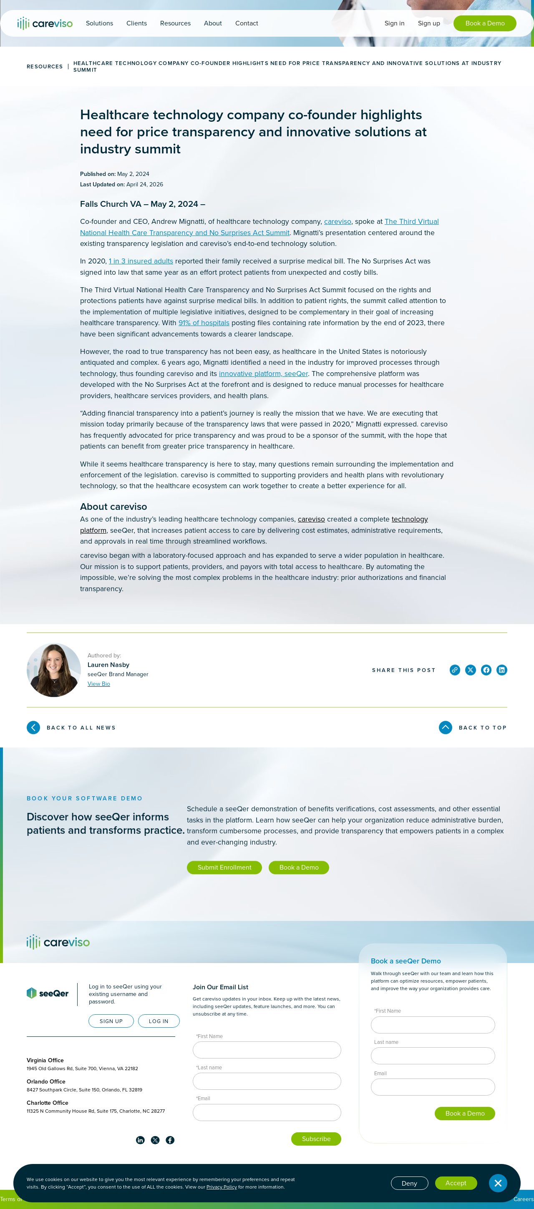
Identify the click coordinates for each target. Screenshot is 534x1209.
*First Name (209, 1036)
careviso (337, 221)
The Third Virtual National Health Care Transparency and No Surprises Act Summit (259, 227)
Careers (524, 1199)
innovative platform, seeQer (263, 373)
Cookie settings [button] (361, 1182)
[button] (99, 23)
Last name (386, 1042)
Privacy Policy (222, 1187)
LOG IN (159, 1021)
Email (380, 1073)
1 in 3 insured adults (141, 261)
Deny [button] (409, 1183)
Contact (246, 23)
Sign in (395, 23)
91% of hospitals (204, 322)
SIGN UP (111, 1021)
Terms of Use (17, 1199)
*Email (203, 1098)
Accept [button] (456, 1183)
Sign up (429, 23)
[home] (45, 23)
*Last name (209, 1067)
